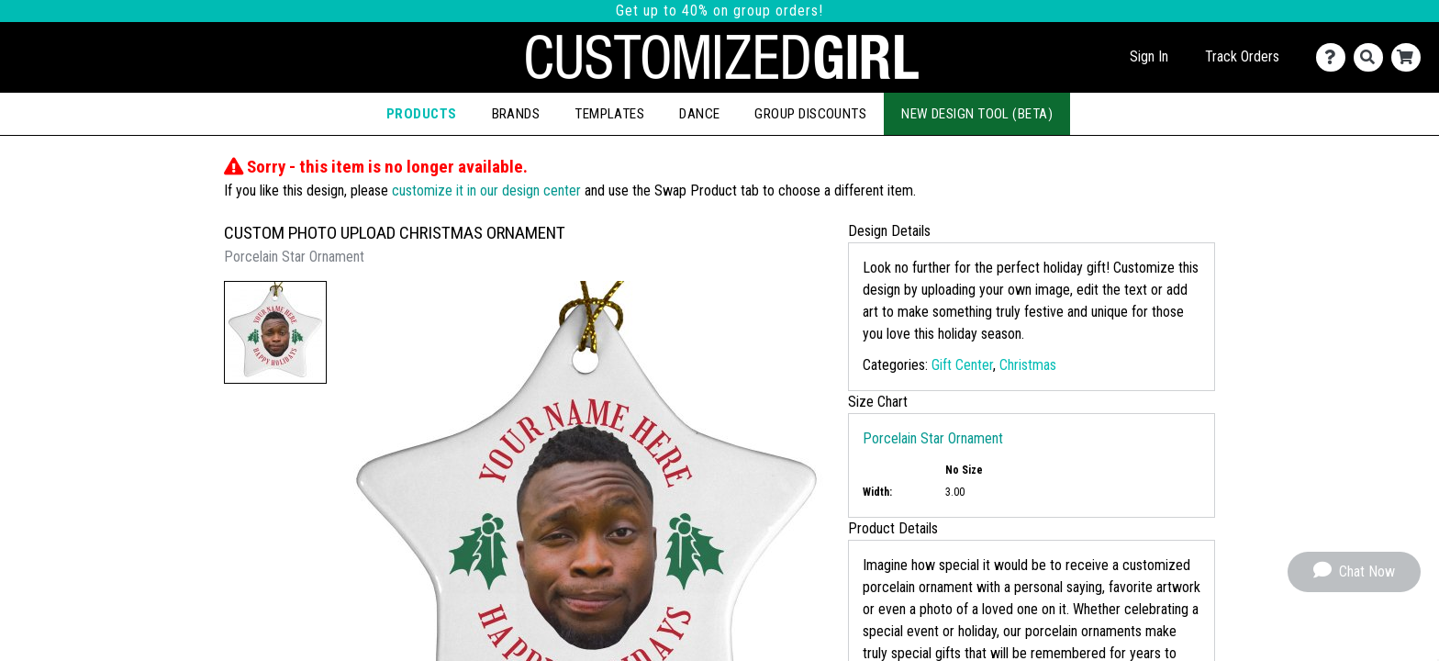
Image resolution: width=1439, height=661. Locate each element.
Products (421, 114)
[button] (275, 332)
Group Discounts (810, 114)
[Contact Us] (1335, 57)
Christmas (1027, 365)
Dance (699, 114)
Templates (609, 114)
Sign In (1149, 56)
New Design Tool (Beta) (977, 114)
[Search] (1372, 57)
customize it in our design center (486, 190)
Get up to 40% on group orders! (719, 10)
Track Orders (1242, 56)
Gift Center (962, 365)
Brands (516, 114)
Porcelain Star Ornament (933, 438)
